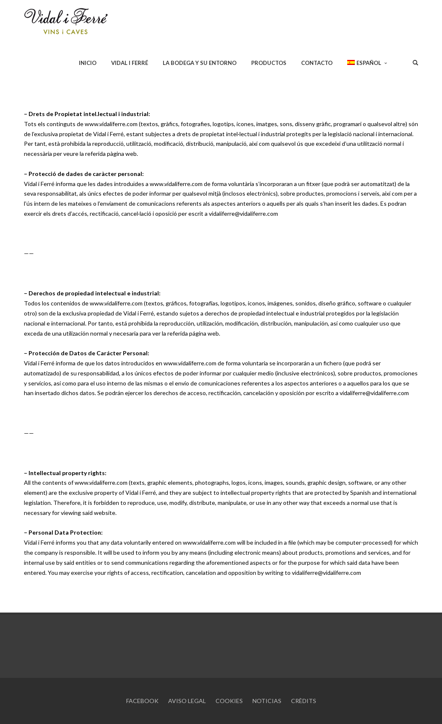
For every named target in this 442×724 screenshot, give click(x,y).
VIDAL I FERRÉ (129, 62)
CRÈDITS (303, 700)
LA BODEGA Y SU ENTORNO (200, 62)
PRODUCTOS (268, 62)
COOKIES (229, 700)
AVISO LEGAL (187, 700)
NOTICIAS (266, 700)
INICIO (87, 62)
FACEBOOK (142, 700)
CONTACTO (317, 62)
